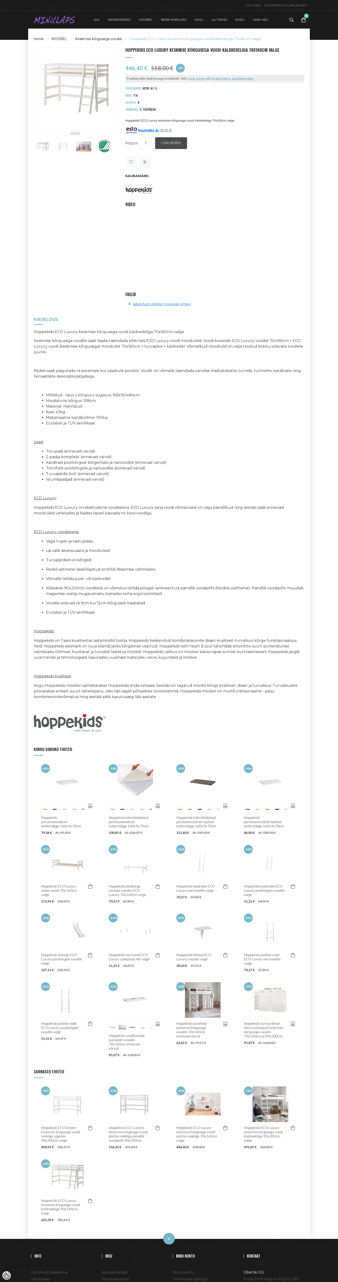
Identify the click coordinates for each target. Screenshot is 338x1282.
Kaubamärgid (114, 1272)
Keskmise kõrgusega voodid (98, 39)
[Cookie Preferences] (6, 1275)
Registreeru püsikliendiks (286, 5)
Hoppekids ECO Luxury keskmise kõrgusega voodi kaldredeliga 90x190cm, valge (60, 1206)
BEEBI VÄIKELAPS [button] (173, 19)
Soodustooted (115, 1279)
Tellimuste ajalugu (190, 1279)
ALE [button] (97, 19)
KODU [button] (239, 19)
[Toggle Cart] (303, 20)
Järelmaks (40, 1279)
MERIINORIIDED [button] (119, 19)
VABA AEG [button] (260, 19)
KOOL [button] (199, 19)
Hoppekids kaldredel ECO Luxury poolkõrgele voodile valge (264, 890)
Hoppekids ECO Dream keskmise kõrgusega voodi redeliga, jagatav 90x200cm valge (60, 1134)
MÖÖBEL (59, 39)
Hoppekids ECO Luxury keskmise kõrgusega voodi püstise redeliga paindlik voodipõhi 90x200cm (128, 1134)
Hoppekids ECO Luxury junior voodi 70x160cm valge (59, 890)
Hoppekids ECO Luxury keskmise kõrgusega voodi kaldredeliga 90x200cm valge (263, 1134)
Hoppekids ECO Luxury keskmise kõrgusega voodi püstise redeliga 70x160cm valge (196, 1134)
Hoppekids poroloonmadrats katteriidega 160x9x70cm (61, 821)
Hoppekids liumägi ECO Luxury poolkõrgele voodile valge (61, 959)
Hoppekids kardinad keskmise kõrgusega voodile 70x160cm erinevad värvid (191, 1029)
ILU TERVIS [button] (219, 19)
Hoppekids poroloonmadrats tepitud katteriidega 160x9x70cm (264, 821)
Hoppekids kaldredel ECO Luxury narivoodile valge (195, 888)
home (39, 39)
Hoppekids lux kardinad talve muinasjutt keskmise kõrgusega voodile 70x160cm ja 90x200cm (263, 1029)
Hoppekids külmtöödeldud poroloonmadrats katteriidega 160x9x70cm (129, 821)
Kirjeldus (46, 320)
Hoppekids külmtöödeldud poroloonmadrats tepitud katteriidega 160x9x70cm (196, 821)
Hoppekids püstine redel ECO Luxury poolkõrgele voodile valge (59, 1027)
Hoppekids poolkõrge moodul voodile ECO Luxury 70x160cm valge (127, 890)
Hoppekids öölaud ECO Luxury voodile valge (193, 957)
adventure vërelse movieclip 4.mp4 (162, 304)
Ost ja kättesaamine (49, 1272)
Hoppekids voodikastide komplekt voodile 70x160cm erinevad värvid (127, 1041)
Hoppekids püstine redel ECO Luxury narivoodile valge (262, 959)
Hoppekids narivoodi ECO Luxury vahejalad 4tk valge (129, 957)
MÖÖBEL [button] (146, 19)
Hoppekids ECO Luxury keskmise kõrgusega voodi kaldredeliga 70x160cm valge (195, 39)
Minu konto (183, 1272)
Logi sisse (253, 5)
